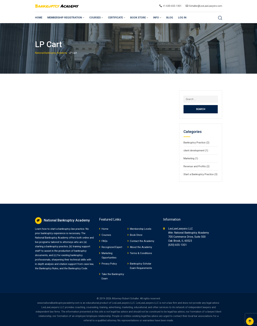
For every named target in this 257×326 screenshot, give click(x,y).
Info (156, 17)
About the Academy (141, 247)
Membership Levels (140, 228)
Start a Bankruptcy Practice (199, 174)
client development (194, 150)
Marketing (189, 158)
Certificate (115, 17)
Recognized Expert (112, 247)
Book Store (138, 17)
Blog (169, 17)
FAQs (105, 241)
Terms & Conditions (141, 253)
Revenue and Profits (195, 166)
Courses (95, 17)
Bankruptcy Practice (195, 142)
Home (38, 17)
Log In (182, 17)
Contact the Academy (142, 241)
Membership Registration (64, 17)
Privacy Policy (109, 263)
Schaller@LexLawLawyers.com (205, 6)
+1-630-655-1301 (172, 6)
